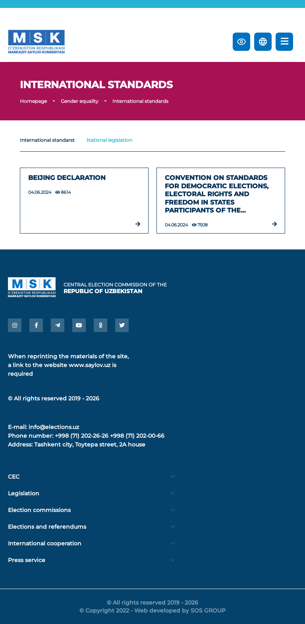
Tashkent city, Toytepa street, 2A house (89, 444)
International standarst (47, 140)
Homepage (33, 101)
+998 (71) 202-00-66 (137, 435)
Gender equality (79, 101)
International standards (140, 101)
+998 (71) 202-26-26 (81, 435)
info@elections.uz (54, 427)
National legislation (109, 140)
